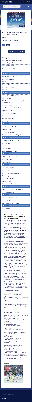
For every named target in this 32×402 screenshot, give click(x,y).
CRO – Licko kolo (6, 98)
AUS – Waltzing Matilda (8, 68)
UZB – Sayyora (6, 208)
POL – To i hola (6, 170)
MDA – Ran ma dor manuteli (9, 151)
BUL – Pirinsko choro (8, 87)
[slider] (19, 73)
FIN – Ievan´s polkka (7, 110)
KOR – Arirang (6, 143)
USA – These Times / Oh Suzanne (11, 203)
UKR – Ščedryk (6, 200)
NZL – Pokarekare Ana (8, 167)
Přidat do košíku (16, 52)
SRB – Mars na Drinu (7, 181)
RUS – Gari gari (6, 176)
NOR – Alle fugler (7, 162)
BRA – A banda (6, 84)
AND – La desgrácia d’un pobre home (12, 60)
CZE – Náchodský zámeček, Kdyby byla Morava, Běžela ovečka (15, 101)
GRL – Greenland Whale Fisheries (11, 126)
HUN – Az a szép (6, 129)
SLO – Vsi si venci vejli (8, 178)
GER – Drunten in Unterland (9, 118)
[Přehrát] (4, 73)
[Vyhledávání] (11, 6)
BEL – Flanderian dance (8, 76)
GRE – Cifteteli (6, 121)
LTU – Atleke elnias (7, 148)
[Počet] (3, 51)
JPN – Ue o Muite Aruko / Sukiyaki (11, 135)
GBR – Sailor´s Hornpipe (8, 116)
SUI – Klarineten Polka (8, 184)
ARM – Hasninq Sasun (8, 65)
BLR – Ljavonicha (6, 82)
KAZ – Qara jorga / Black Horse (10, 140)
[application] (16, 73)
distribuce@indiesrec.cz (10, 358)
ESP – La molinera (7, 105)
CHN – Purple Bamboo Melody (10, 95)
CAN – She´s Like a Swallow (9, 90)
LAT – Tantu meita (7, 146)
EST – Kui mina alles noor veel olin (11, 107)
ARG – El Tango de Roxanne (9, 63)
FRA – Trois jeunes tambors (9, 113)
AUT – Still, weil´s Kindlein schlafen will (13, 71)
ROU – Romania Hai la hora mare (11, 173)
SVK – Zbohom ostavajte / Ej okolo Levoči (13, 189)
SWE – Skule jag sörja (8, 192)
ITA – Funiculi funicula (8, 132)
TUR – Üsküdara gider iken (9, 197)
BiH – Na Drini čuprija (8, 79)
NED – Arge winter (7, 159)
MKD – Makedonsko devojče (9, 156)
